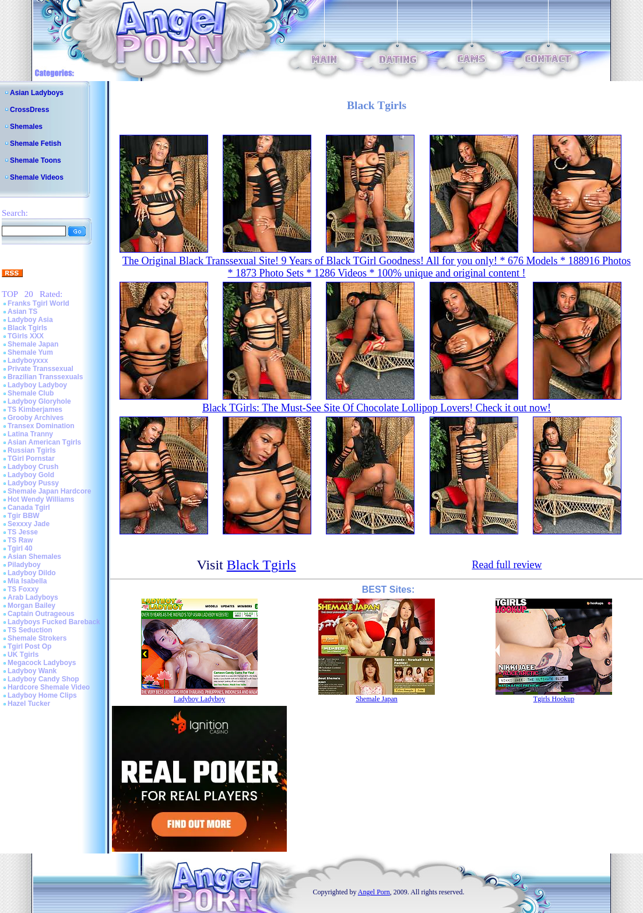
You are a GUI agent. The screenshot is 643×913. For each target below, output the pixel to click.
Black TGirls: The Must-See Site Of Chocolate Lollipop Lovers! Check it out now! (376, 408)
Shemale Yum (30, 352)
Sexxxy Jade (29, 524)
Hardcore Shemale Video (49, 687)
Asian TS (22, 311)
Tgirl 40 (20, 548)
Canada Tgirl (29, 507)
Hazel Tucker (29, 703)
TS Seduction (30, 630)
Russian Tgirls (32, 450)
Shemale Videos (37, 177)
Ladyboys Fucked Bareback (54, 622)
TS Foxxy (23, 589)
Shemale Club (31, 393)
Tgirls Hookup (553, 699)
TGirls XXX (26, 336)
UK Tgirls (23, 654)
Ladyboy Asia (30, 320)
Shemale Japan (33, 344)
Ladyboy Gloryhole (39, 401)
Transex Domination (41, 426)
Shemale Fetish (35, 143)
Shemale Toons (35, 160)
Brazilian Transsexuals (45, 377)
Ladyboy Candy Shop (43, 679)
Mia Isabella (27, 581)
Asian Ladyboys (37, 93)
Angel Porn (374, 892)
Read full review (507, 565)
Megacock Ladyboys (42, 663)
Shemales (26, 127)
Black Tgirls (27, 328)
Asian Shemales (34, 556)
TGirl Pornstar (31, 458)
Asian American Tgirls (44, 442)
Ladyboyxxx (28, 360)
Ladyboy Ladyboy (37, 385)
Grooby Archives (36, 418)
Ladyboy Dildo (32, 573)
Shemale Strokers (37, 638)
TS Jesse (23, 532)
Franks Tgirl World (38, 303)
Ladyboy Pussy (33, 483)
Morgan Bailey (31, 605)
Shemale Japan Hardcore (49, 491)
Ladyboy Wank (32, 671)
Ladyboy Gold (31, 475)
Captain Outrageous (41, 614)
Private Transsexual (40, 369)
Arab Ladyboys (33, 597)
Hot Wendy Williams (41, 499)
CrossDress (29, 110)
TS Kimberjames (35, 409)
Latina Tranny (30, 434)
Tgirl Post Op (29, 646)
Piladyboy (24, 565)
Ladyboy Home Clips (42, 695)
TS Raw (20, 540)
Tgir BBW (24, 516)
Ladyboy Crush (33, 467)
